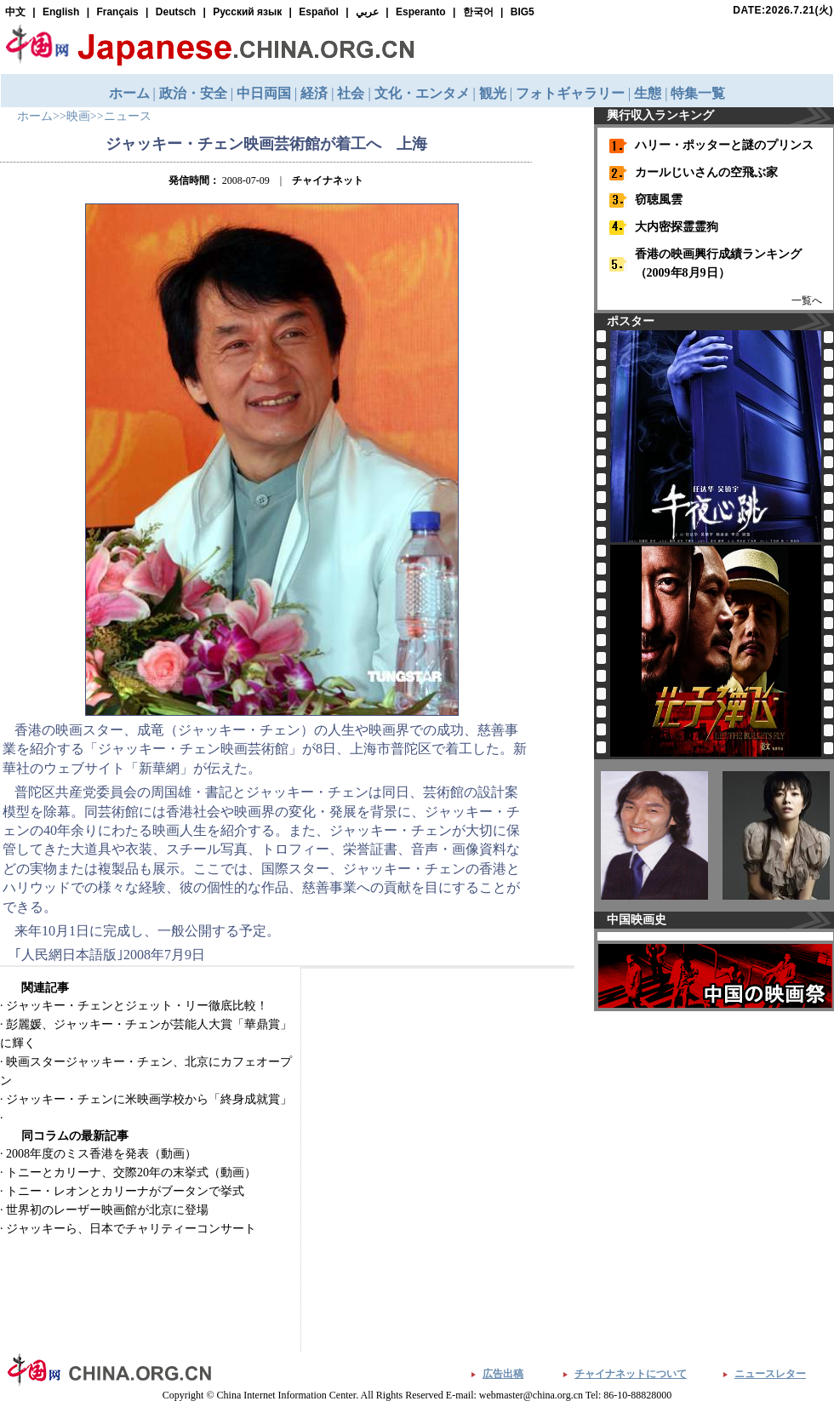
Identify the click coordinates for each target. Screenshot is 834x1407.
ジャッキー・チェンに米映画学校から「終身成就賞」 (149, 1099)
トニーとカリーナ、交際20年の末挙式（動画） (131, 1172)
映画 (78, 116)
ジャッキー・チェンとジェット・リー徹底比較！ (137, 1005)
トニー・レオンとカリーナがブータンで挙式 (125, 1191)
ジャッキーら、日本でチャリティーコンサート (131, 1228)
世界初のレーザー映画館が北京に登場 (107, 1210)
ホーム (35, 116)
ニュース (127, 116)
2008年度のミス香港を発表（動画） (101, 1153)
